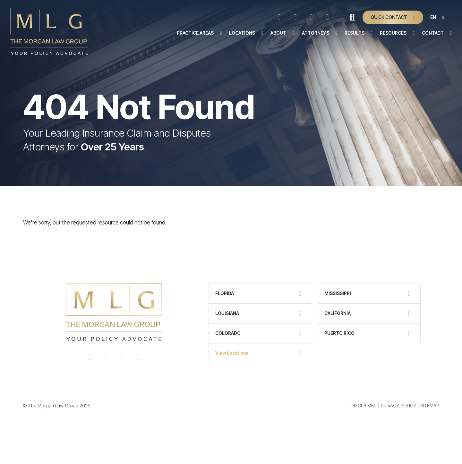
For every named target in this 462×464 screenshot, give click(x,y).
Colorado (228, 336)
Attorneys (315, 33)
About (278, 33)
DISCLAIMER (363, 409)
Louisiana (227, 316)
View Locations (231, 356)
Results (354, 33)
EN (433, 17)
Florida (224, 296)
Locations (242, 33)
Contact (433, 33)
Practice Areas (195, 33)
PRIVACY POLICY (398, 409)
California (337, 316)
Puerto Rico (339, 336)
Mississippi (337, 296)
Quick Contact (389, 17)
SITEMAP (429, 409)
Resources (393, 33)
